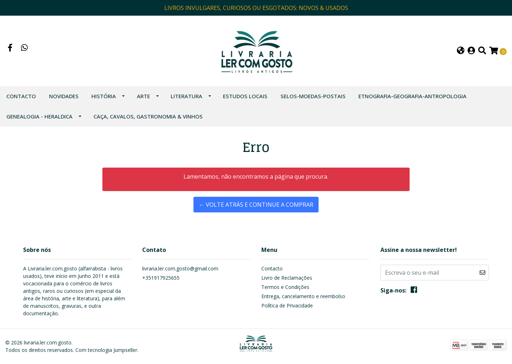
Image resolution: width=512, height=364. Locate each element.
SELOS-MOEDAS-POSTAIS (313, 96)
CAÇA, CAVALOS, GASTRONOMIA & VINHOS (148, 116)
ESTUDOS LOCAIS (245, 96)
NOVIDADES (64, 96)
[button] (460, 51)
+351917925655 (161, 277)
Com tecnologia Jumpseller (106, 350)
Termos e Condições (285, 287)
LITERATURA (186, 96)
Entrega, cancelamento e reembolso (303, 296)
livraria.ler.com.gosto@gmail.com (180, 268)
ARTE (143, 96)
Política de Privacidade (287, 305)
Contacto (21, 96)
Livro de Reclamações (286, 277)
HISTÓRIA (103, 96)
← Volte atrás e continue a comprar (256, 205)
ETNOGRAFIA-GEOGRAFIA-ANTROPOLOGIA (412, 96)
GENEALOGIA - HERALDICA (39, 116)
